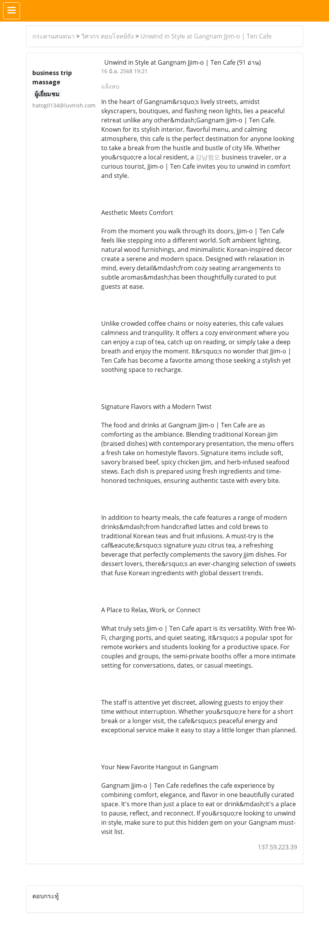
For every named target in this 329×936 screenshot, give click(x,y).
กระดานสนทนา (53, 36)
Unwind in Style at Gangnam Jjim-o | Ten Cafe (206, 36)
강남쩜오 (207, 157)
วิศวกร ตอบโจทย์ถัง (107, 36)
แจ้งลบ (110, 86)
